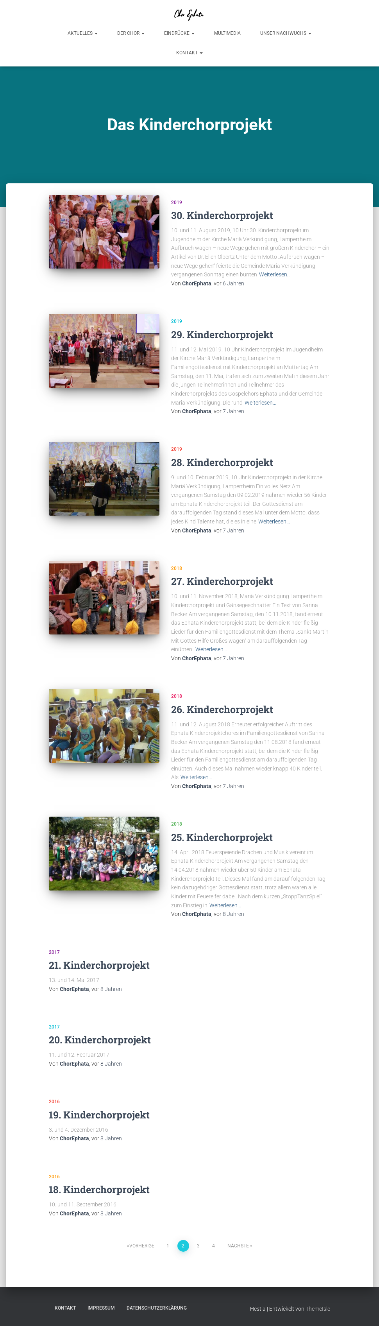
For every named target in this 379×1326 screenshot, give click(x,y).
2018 (176, 568)
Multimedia (227, 33)
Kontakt (189, 53)
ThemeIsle (318, 1309)
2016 (54, 1101)
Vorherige (141, 1246)
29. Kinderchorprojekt (222, 334)
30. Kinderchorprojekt (222, 215)
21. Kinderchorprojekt (99, 965)
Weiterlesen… (275, 274)
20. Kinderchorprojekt (100, 1039)
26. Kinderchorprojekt (222, 709)
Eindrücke (179, 33)
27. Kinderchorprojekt (222, 581)
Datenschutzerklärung (157, 1308)
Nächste (238, 1246)
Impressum (101, 1308)
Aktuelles (83, 33)
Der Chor (131, 33)
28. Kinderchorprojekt (222, 462)
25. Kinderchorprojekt (222, 837)
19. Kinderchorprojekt (99, 1114)
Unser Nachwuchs (285, 33)
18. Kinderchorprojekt (99, 1189)
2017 (54, 952)
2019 (176, 202)
